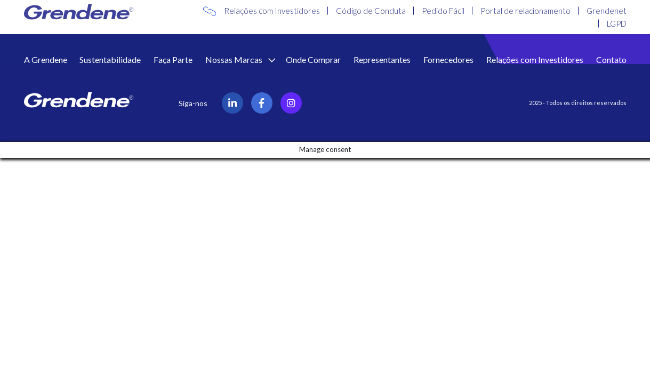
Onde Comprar (313, 59)
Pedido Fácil (443, 10)
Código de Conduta (371, 10)
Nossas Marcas (234, 59)
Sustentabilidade (110, 59)
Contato (611, 59)
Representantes (382, 59)
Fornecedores (448, 59)
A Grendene (45, 59)
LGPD (617, 23)
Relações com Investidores (272, 10)
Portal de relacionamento (525, 10)
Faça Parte (173, 59)
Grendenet (607, 10)
